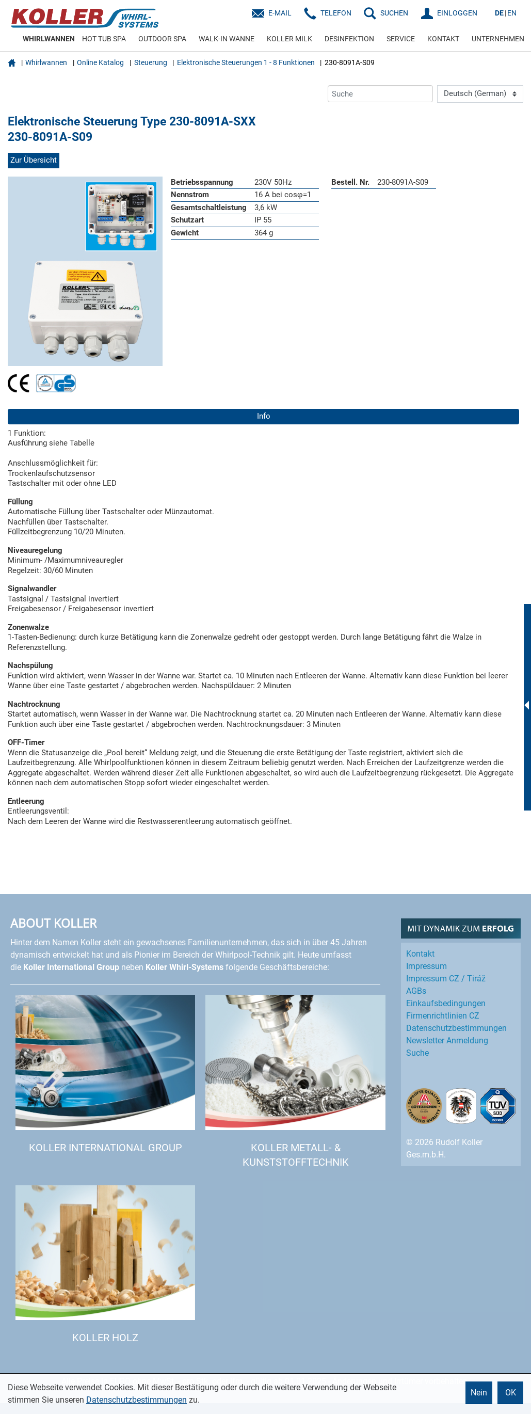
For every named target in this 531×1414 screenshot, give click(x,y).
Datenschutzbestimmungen (136, 1400)
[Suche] (380, 93)
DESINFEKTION (349, 39)
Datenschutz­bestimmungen (456, 1028)
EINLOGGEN (457, 13)
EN (512, 13)
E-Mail (280, 13)
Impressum (426, 966)
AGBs (416, 991)
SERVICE (401, 39)
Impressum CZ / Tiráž (446, 978)
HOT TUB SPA (104, 39)
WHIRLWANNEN (49, 39)
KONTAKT (443, 39)
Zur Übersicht (33, 160)
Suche (417, 1053)
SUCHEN (394, 13)
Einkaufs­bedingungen (446, 1003)
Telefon (335, 13)
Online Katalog (100, 62)
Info (263, 416)
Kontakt (420, 954)
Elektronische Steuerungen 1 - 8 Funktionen (246, 62)
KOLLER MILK (289, 39)
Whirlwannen (46, 62)
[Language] (480, 94)
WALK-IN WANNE (226, 39)
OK (510, 1392)
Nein (479, 1392)
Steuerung (150, 62)
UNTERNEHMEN (498, 39)
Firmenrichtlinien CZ (442, 1016)
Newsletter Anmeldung (447, 1040)
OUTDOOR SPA (162, 39)
